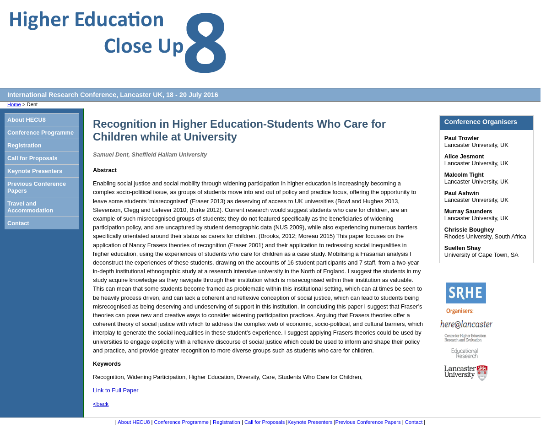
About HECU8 (26, 119)
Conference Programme (40, 132)
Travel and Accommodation (30, 207)
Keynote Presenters (34, 171)
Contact (18, 223)
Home (14, 104)
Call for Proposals (32, 158)
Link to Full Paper (116, 390)
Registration (24, 145)
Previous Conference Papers (36, 187)
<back (101, 404)
